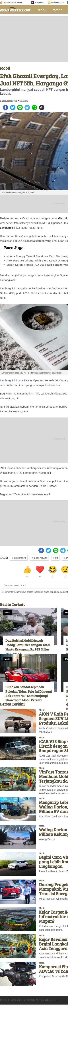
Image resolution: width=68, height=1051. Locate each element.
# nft (55, 557)
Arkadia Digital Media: (12, 2)
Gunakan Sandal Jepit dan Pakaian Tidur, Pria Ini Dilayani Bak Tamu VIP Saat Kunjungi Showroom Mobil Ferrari (28, 693)
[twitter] (12, 107)
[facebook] (5, 107)
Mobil (42, 10)
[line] (20, 107)
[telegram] (27, 107)
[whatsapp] (34, 107)
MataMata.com (57, 2)
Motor (57, 10)
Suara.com (39, 2)
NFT (45, 222)
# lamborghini (19, 557)
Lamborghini (7, 227)
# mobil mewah (39, 557)
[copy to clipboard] (41, 107)
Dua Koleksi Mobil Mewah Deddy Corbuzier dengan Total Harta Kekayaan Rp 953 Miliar (27, 644)
